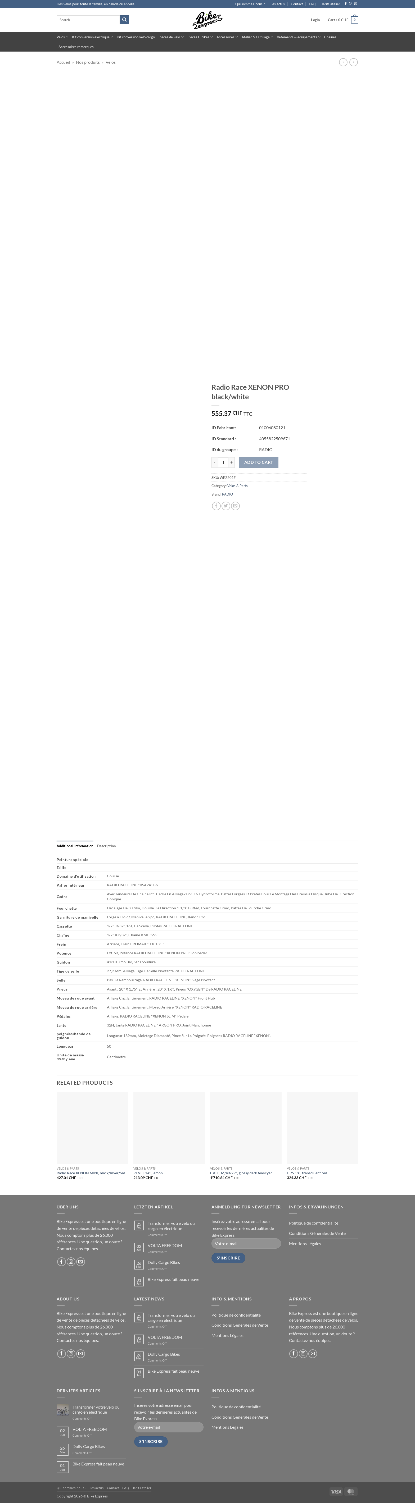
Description (106, 846)
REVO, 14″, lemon (148, 1173)
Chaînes (330, 37)
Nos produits (88, 62)
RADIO (227, 494)
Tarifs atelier (330, 4)
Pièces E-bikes (200, 36)
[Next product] (343, 62)
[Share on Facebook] (216, 506)
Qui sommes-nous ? (250, 4)
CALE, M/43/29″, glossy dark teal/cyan (241, 1173)
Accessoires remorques (76, 47)
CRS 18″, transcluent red (307, 1173)
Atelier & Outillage (257, 36)
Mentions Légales (305, 1243)
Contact (297, 4)
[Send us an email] (355, 4)
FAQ (312, 4)
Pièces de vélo (171, 36)
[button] (315, 20)
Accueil (63, 62)
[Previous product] (353, 62)
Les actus (277, 4)
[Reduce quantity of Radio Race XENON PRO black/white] (214, 462)
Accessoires (227, 36)
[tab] (75, 846)
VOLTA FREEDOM (165, 1245)
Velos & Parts (237, 486)
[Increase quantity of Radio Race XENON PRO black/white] (231, 462)
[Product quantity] (223, 462)
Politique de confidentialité (313, 1222)
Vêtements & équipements (299, 36)
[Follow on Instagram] (350, 4)
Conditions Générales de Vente (317, 1233)
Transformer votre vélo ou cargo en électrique (171, 1226)
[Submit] (124, 19)
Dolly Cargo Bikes (164, 1262)
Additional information (75, 846)
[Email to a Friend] (235, 506)
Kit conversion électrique (92, 36)
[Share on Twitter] (226, 506)
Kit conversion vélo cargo (136, 37)
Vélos (62, 36)
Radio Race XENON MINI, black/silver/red (91, 1173)
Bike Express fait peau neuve (173, 1279)
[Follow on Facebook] (345, 4)
